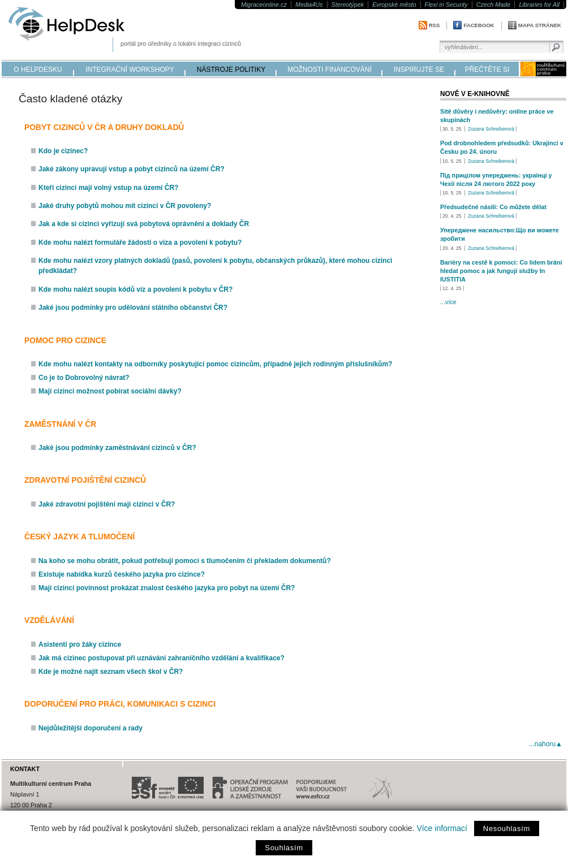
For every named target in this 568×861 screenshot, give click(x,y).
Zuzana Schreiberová (491, 129)
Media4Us (309, 4)
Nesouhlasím (506, 828)
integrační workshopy (129, 69)
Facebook (478, 25)
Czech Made (493, 4)
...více (448, 301)
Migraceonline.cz (264, 4)
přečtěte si (487, 69)
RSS (434, 25)
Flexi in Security (446, 4)
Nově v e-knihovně (475, 94)
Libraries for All (539, 4)
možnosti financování (329, 69)
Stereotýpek (348, 4)
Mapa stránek (539, 25)
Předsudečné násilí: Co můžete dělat (493, 207)
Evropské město (394, 4)
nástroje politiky (231, 69)
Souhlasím (284, 847)
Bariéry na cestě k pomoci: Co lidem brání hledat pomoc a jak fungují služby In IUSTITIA (501, 271)
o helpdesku (38, 69)
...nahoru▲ (545, 744)
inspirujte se (419, 69)
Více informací (441, 828)
